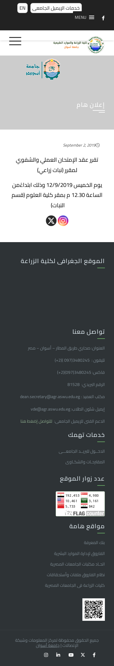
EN (22, 7)
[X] (51, 220)
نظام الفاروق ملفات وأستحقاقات (76, 575)
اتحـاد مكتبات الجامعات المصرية (77, 564)
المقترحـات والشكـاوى (85, 462)
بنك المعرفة (94, 542)
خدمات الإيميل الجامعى (56, 7)
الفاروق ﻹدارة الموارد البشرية (79, 553)
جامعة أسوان (48, 645)
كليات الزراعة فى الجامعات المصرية (75, 585)
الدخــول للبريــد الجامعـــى (82, 451)
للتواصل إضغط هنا (36, 421)
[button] (80, 17)
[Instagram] (63, 220)
